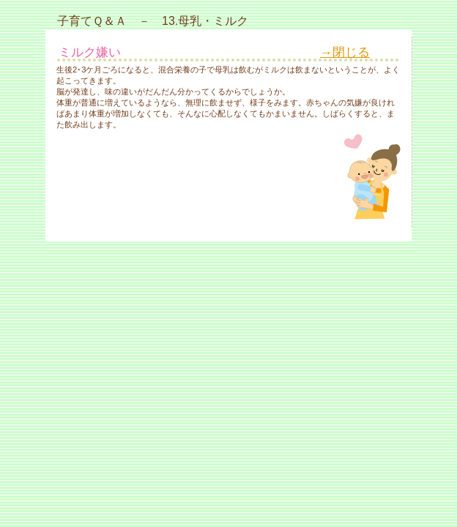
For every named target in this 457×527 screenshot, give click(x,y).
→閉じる (345, 52)
